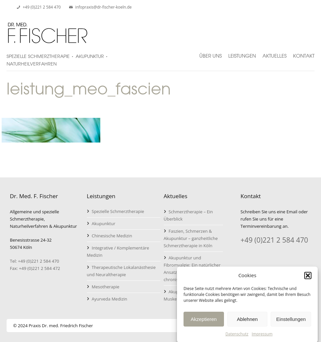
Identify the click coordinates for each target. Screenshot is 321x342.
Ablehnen (247, 322)
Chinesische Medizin (112, 236)
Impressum (262, 337)
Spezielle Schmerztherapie (118, 211)
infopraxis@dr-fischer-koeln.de (103, 7)
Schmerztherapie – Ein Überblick (188, 215)
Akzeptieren (204, 322)
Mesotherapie (105, 287)
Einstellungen (291, 322)
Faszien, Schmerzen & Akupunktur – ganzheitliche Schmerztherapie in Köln (191, 238)
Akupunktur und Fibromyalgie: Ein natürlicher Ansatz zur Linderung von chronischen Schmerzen (192, 268)
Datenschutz (236, 337)
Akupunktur (103, 223)
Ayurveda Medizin (109, 299)
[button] (308, 278)
